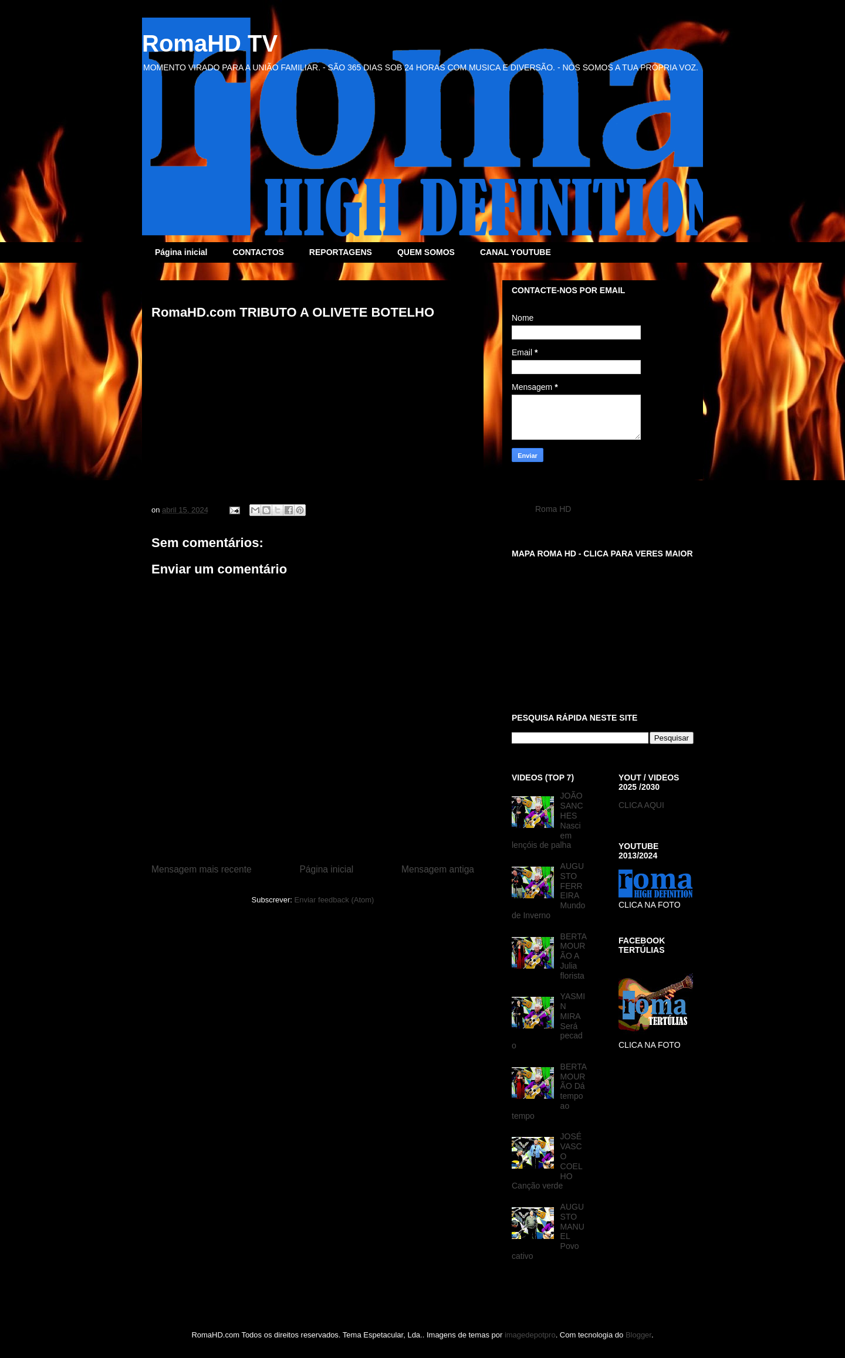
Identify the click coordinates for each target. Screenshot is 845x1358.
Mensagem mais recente (201, 869)
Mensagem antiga (437, 869)
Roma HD (553, 509)
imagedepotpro (530, 1334)
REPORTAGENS (340, 252)
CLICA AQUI (641, 805)
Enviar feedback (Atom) (334, 899)
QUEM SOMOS (426, 252)
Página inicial (181, 252)
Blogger (638, 1334)
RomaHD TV (210, 43)
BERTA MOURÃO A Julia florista (573, 956)
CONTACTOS (257, 252)
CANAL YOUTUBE (515, 252)
